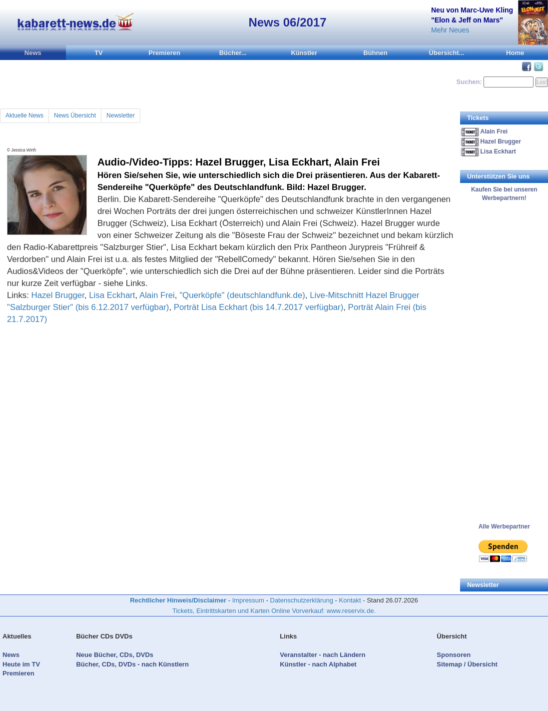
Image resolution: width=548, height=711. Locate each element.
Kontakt (350, 600)
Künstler (304, 52)
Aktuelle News (24, 115)
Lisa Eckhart (112, 295)
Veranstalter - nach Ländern (322, 654)
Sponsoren (454, 654)
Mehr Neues (450, 30)
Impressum (248, 600)
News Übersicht (75, 115)
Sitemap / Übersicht (467, 664)
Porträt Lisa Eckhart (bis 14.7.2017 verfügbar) (259, 307)
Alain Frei (157, 295)
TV (98, 52)
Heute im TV (21, 664)
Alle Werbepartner (504, 526)
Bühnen (375, 52)
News (32, 52)
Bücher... (233, 52)
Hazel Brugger (57, 295)
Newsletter (120, 115)
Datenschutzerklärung (301, 600)
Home (515, 52)
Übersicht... (447, 52)
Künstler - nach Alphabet (318, 664)
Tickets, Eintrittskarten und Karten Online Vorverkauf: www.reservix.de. (274, 610)
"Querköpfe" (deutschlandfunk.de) (242, 295)
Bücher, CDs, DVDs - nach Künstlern (132, 664)
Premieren (164, 52)
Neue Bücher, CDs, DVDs (114, 654)
